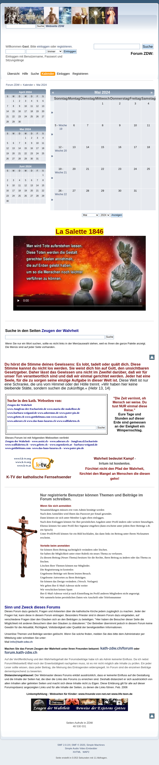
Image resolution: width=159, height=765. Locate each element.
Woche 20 (61, 150)
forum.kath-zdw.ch (21, 652)
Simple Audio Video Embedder (81, 748)
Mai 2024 (25, 129)
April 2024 (25, 92)
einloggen (43, 46)
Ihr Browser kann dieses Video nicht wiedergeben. (79, 273)
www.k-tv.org (23, 462)
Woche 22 (61, 194)
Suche (10, 331)
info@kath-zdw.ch (21, 641)
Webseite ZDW (55, 26)
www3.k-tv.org (22, 458)
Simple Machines (96, 745)
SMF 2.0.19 (64, 745)
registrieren (64, 46)
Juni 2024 (25, 166)
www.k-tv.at (24, 465)
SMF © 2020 (78, 745)
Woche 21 (61, 172)
